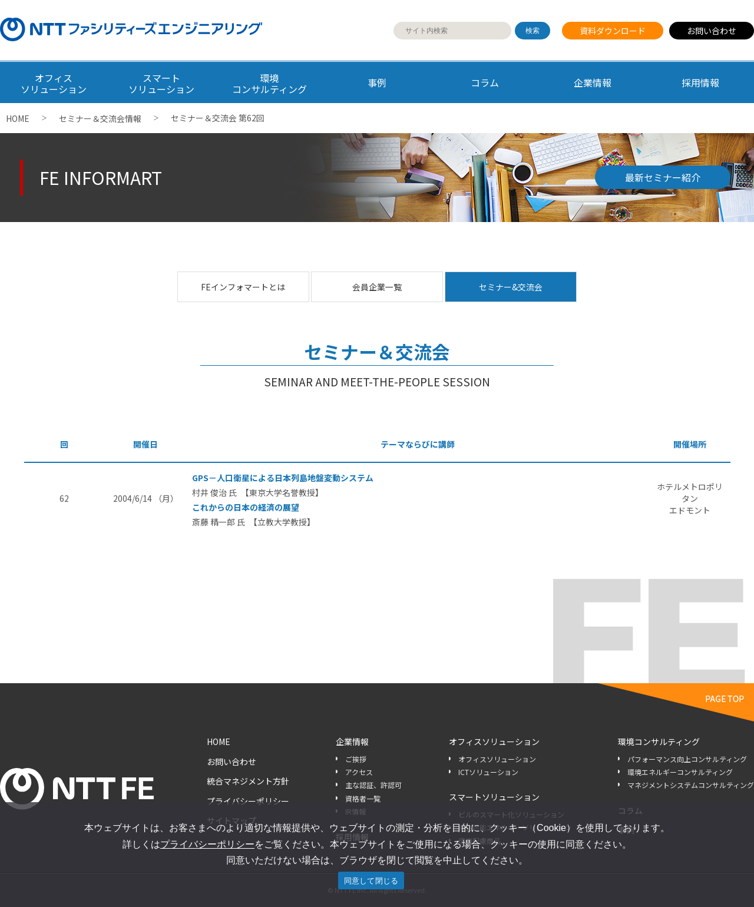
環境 (269, 83)
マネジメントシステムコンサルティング (690, 785)
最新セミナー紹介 (662, 177)
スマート (162, 83)
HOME (17, 118)
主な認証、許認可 (373, 785)
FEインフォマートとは (243, 287)
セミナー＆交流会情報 (100, 118)
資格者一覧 (363, 798)
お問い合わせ (711, 31)
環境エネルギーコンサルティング (680, 772)
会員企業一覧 (377, 287)
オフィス (54, 83)
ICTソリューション (488, 772)
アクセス (359, 772)
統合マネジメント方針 (248, 781)
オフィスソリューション (494, 741)
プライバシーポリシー (248, 801)
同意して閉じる (371, 880)
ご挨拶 (355, 759)
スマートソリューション (494, 797)
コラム (485, 82)
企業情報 (592, 82)
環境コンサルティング (659, 741)
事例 (377, 82)
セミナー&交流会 (511, 287)
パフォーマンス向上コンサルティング (687, 759)
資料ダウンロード (613, 31)
